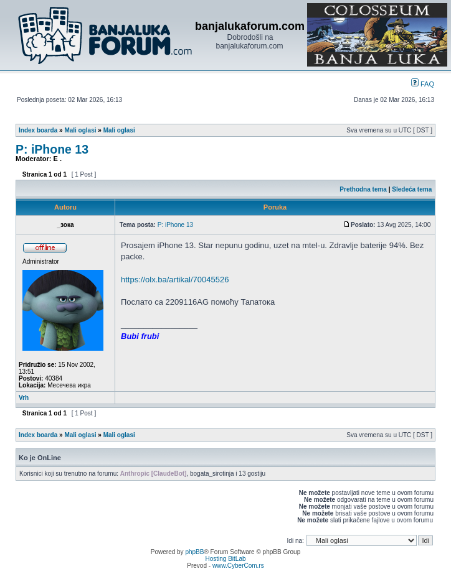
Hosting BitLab (225, 558)
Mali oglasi (80, 130)
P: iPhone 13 (52, 149)
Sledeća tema (412, 189)
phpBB (194, 551)
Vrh (24, 397)
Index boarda (38, 130)
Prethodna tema (363, 189)
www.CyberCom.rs (238, 565)
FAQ (422, 84)
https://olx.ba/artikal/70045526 (175, 279)
